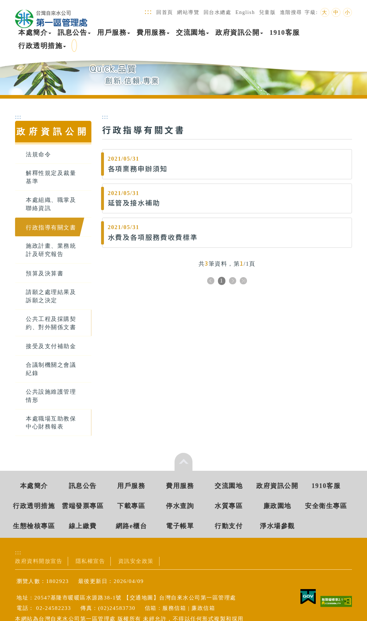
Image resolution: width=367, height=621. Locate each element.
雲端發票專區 (83, 505)
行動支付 (229, 526)
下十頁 (243, 281)
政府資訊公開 (239, 32)
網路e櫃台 (131, 526)
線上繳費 (83, 526)
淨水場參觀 (277, 526)
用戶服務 (113, 32)
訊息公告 (74, 32)
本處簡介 (34, 32)
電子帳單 (180, 526)
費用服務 (153, 32)
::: (148, 11)
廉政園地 (277, 505)
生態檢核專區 (34, 526)
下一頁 (232, 281)
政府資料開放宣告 (38, 561)
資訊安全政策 (136, 561)
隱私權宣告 (90, 561)
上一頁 (210, 281)
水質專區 (229, 505)
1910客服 (285, 32)
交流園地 (192, 32)
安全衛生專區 (326, 505)
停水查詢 (180, 505)
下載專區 (131, 505)
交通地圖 (141, 597)
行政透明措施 (42, 45)
